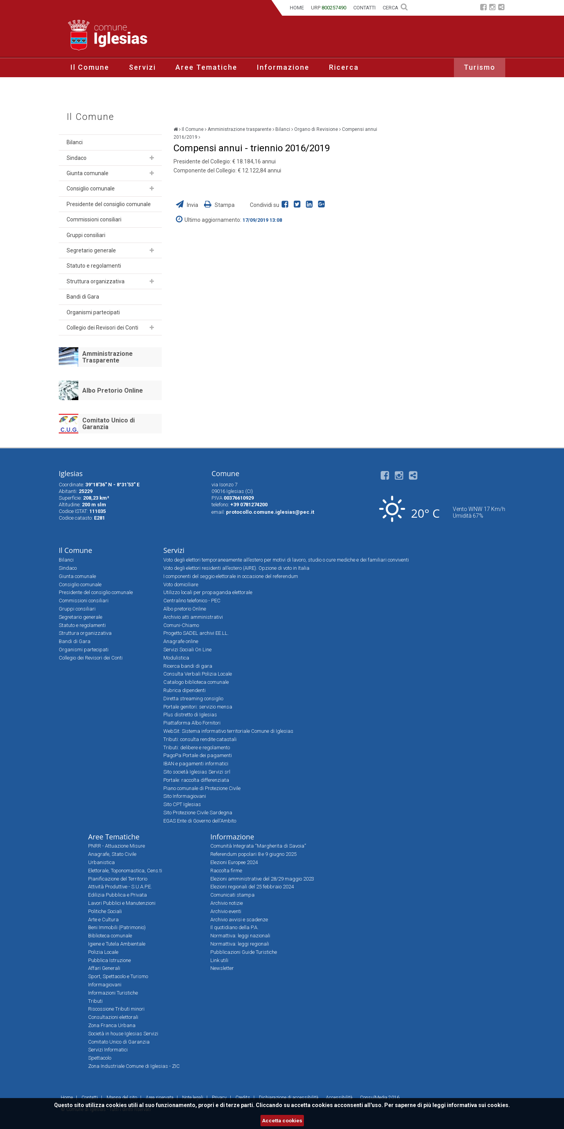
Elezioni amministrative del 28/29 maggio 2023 (262, 879)
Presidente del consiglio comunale (109, 204)
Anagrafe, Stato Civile (112, 854)
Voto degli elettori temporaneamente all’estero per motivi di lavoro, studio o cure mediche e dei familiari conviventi (286, 560)
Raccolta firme (226, 870)
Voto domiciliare (180, 584)
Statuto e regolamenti (94, 266)
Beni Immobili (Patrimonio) (117, 927)
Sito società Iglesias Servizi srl (196, 772)
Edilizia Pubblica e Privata (117, 895)
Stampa (219, 205)
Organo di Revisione (316, 129)
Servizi (142, 67)
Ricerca (344, 67)
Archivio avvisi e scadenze (239, 919)
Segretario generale (91, 250)
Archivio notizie (226, 903)
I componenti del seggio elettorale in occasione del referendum (230, 576)
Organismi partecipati (93, 312)
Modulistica (176, 658)
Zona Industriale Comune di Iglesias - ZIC (134, 1066)
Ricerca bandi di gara (187, 666)
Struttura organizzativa (96, 281)
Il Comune (89, 67)
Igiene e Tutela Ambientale (116, 944)
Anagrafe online (180, 641)
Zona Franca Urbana (112, 1025)
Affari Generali (104, 968)
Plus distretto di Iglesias (190, 715)
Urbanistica (101, 862)
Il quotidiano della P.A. (234, 927)
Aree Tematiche (206, 67)
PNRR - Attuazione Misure (116, 846)
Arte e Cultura (103, 919)
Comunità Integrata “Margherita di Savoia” (258, 846)
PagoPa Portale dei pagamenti (197, 755)
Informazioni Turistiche (113, 993)
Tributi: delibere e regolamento (196, 747)
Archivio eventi (225, 911)
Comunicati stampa (232, 895)
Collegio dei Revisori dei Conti (102, 327)
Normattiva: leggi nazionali (240, 936)
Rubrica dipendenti (184, 690)
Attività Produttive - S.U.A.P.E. (120, 887)
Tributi (95, 1001)
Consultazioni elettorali (113, 1017)
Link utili (219, 960)
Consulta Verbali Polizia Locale (197, 674)
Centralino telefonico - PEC (192, 600)
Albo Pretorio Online (112, 390)
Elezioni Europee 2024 (234, 862)
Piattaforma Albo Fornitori (192, 723)
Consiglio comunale (91, 188)
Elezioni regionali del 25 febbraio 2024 (252, 887)
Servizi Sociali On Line (187, 649)
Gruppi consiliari (86, 235)
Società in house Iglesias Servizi (123, 1034)
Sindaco (77, 158)
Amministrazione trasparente (239, 129)
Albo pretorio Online (184, 609)
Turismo (479, 67)
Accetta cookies (282, 1121)
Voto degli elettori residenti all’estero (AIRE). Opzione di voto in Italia (236, 568)
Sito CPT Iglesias (182, 804)
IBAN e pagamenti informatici (195, 764)
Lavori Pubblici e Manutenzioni (121, 903)
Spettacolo (99, 1058)
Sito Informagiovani (184, 796)
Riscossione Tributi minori (116, 1009)
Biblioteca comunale (110, 936)
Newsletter (222, 968)
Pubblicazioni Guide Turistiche (243, 952)
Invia (187, 205)
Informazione (283, 67)
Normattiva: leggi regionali (239, 944)
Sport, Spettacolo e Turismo (118, 976)
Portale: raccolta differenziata (196, 780)
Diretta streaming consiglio (193, 698)
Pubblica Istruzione (109, 960)
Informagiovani (104, 985)
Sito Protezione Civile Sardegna (197, 812)
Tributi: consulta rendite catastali (200, 739)
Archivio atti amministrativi (193, 617)
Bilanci (75, 142)
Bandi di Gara (83, 297)
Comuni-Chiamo (181, 625)
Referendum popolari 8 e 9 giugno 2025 (253, 854)
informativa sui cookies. (478, 1105)
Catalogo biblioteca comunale (196, 682)
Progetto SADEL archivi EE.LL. (196, 633)
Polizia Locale (103, 952)
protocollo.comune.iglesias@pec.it (270, 512)
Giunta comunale (87, 173)
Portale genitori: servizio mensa (197, 707)
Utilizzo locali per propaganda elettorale (207, 592)
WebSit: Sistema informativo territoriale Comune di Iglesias (228, 731)
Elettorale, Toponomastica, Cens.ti (125, 870)
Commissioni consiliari (94, 219)
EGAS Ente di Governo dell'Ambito (199, 821)
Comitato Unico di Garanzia (108, 424)
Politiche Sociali (105, 911)
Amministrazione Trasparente (107, 357)
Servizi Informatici (108, 1050)
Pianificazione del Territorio (117, 879)
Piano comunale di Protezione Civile (201, 788)
